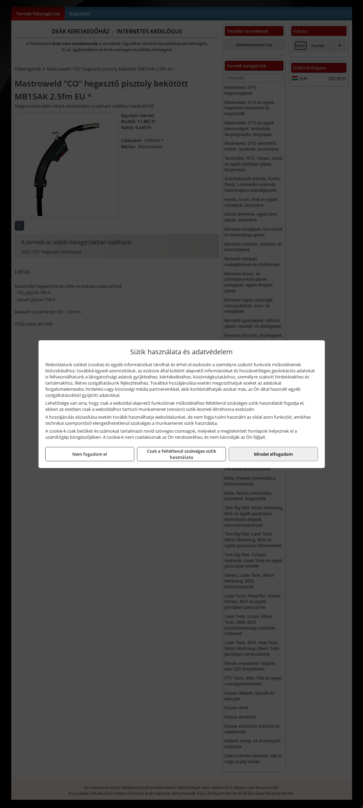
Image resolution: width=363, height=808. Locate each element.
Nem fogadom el (89, 454)
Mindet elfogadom (273, 454)
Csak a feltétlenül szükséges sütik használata (181, 454)
